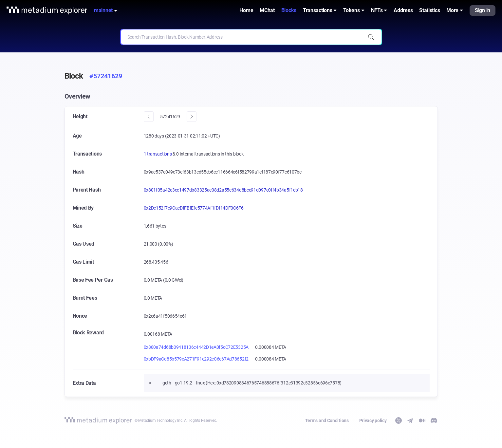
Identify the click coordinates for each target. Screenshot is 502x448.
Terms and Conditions (327, 420)
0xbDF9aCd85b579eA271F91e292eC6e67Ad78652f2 (196, 359)
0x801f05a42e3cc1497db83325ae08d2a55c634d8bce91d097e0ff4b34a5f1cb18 (223, 190)
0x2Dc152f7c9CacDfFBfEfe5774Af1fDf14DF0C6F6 (194, 208)
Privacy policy (373, 420)
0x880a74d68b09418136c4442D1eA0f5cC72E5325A (196, 347)
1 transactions (158, 154)
